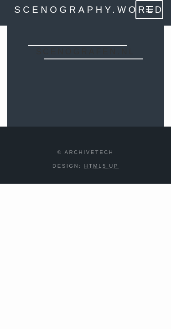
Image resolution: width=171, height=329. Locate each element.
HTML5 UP (101, 166)
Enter (85, 78)
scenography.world (89, 10)
